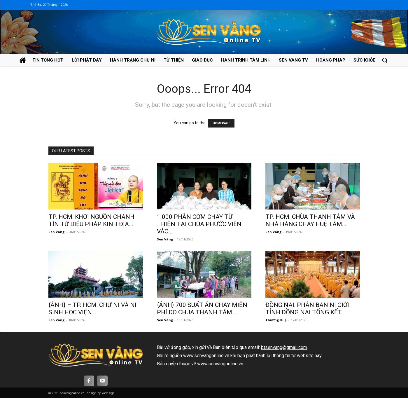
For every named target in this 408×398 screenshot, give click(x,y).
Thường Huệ (276, 320)
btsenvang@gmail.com (284, 347)
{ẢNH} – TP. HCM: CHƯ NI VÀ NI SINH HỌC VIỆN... (92, 308)
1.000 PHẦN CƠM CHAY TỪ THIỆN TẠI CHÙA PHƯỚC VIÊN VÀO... (199, 224)
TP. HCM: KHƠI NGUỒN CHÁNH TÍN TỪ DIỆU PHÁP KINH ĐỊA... (91, 220)
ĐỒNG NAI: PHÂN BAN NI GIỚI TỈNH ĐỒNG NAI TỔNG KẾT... (307, 308)
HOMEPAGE (221, 123)
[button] (384, 60)
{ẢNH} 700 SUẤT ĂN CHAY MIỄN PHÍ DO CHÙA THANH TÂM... (202, 308)
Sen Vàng (56, 232)
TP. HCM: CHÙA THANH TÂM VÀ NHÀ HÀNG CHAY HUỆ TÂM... (310, 220)
